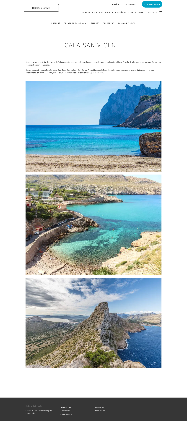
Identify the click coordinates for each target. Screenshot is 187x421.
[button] (160, 12)
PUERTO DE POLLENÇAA (75, 23)
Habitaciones (65, 411)
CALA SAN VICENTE (127, 23)
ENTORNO (55, 23)
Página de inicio (65, 407)
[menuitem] (89, 12)
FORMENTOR (108, 23)
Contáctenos (99, 407)
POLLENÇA (94, 23)
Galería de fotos (66, 414)
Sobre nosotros (100, 411)
